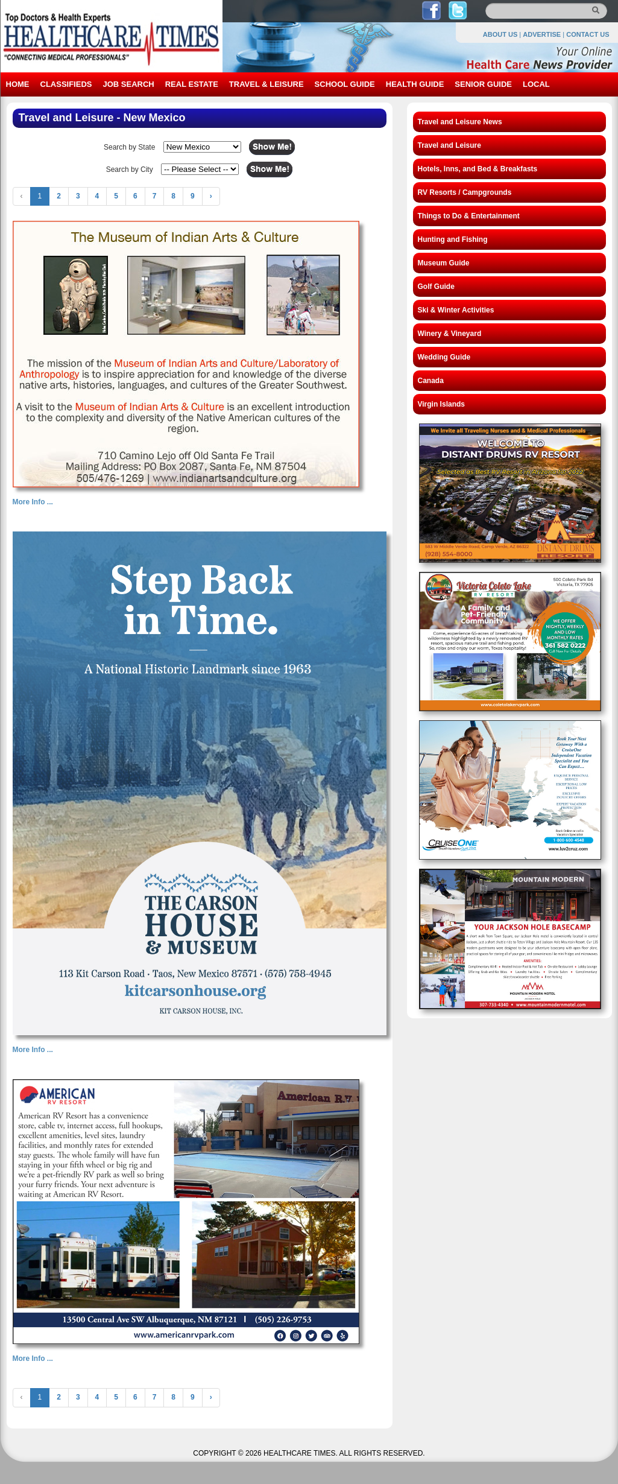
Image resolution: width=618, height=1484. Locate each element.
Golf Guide (436, 286)
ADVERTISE (542, 34)
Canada (431, 380)
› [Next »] (211, 196)
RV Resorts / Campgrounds (465, 192)
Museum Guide (444, 263)
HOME (18, 84)
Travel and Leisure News (460, 122)
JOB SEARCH (128, 84)
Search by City (129, 169)
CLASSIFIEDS (66, 84)
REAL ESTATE (191, 84)
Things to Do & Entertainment (469, 216)
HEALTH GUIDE (415, 84)
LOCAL (536, 84)
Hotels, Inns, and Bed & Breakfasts (478, 169)
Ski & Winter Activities (456, 310)
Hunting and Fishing (453, 239)
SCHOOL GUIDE (345, 84)
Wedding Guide (444, 357)
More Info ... (33, 502)
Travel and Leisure (449, 145)
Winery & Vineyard (450, 333)
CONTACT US (587, 34)
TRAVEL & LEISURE (266, 84)
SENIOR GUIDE (483, 84)
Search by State (129, 147)
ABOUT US (500, 34)
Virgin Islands (441, 404)
